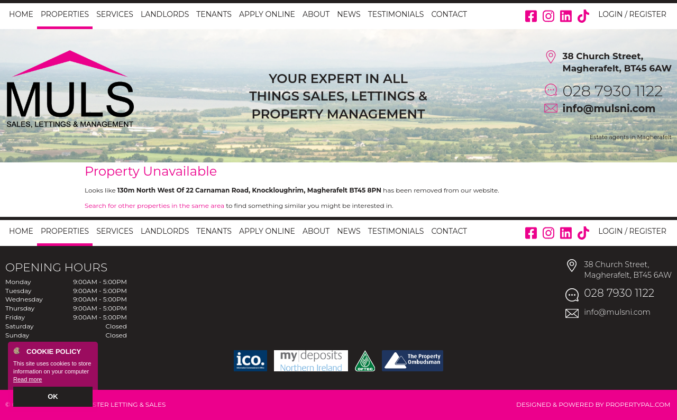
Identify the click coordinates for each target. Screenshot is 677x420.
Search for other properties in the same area (154, 205)
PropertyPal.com (638, 404)
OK (53, 397)
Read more (27, 381)
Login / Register (632, 14)
